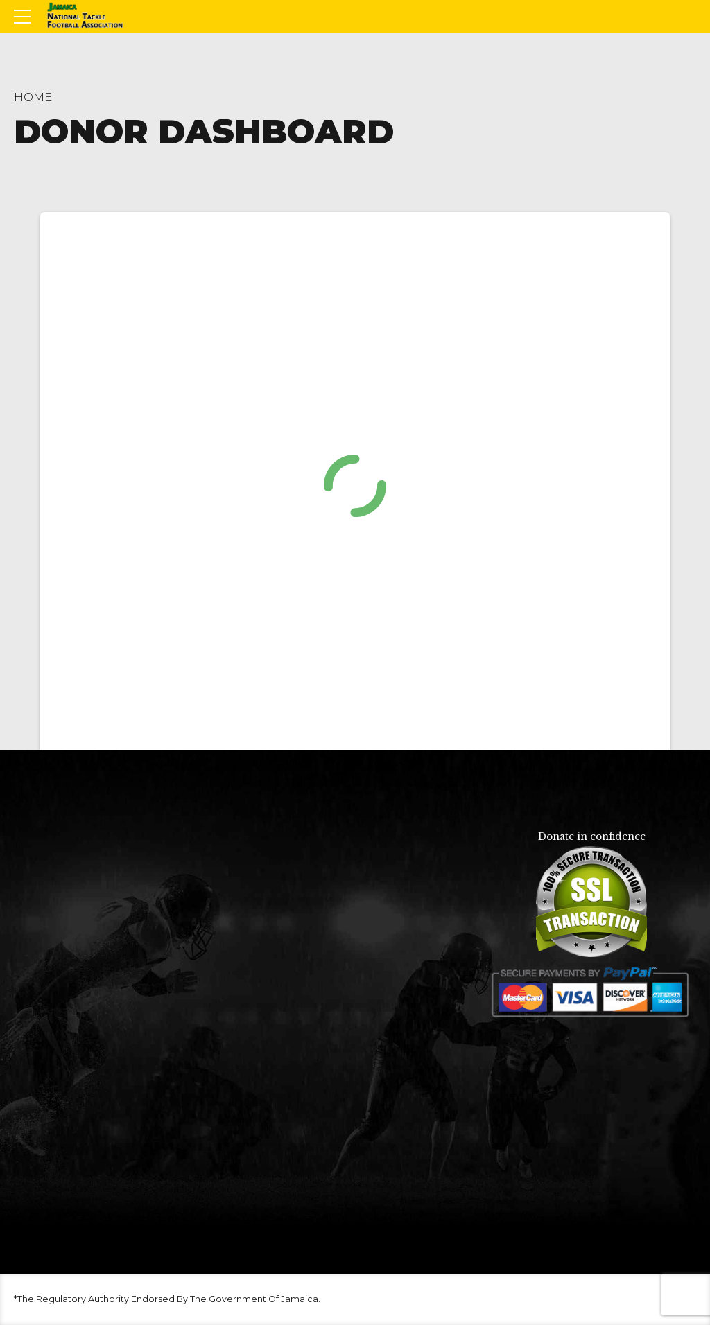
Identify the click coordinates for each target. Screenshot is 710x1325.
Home (33, 97)
